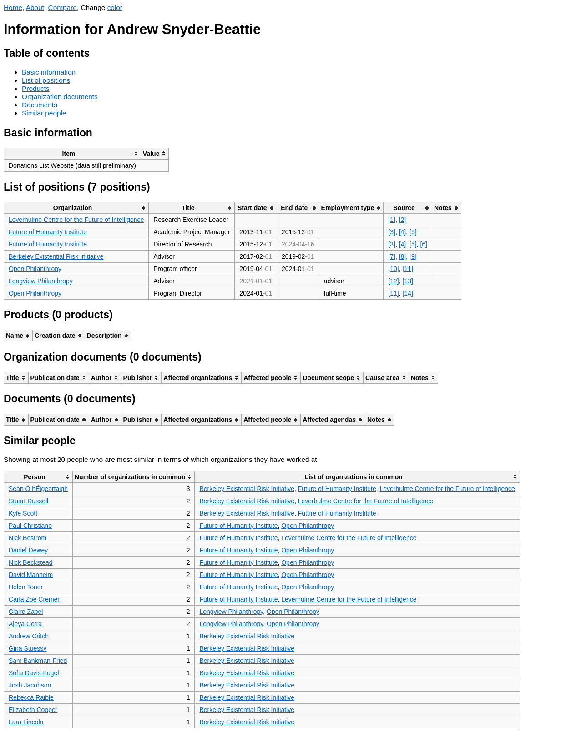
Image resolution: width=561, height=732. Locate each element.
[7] (391, 256)
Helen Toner (26, 587)
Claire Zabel (26, 611)
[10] (393, 268)
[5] (413, 232)
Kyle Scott (23, 513)
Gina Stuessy (27, 648)
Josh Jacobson (30, 685)
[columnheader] (72, 153)
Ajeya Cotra (25, 623)
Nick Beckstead (30, 562)
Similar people (44, 113)
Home (13, 7)
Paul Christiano (30, 525)
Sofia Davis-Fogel (34, 673)
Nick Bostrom (27, 537)
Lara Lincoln (26, 722)
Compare (62, 7)
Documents (39, 105)
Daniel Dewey (28, 550)
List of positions (46, 80)
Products (36, 88)
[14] (407, 293)
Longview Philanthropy (41, 281)
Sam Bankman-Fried (38, 660)
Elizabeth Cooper (33, 709)
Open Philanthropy (35, 268)
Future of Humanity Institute (48, 232)
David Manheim (31, 574)
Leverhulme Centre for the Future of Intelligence (76, 219)
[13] (407, 281)
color (114, 7)
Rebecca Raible (31, 697)
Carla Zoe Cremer (34, 599)
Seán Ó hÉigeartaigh (38, 488)
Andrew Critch (29, 636)
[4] (402, 232)
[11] (407, 268)
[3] (391, 232)
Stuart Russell (28, 501)
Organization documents (60, 96)
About (35, 7)
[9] (413, 256)
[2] (402, 219)
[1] (391, 219)
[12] (393, 281)
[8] (402, 256)
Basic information (49, 72)
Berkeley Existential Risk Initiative (56, 256)
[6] (423, 244)
